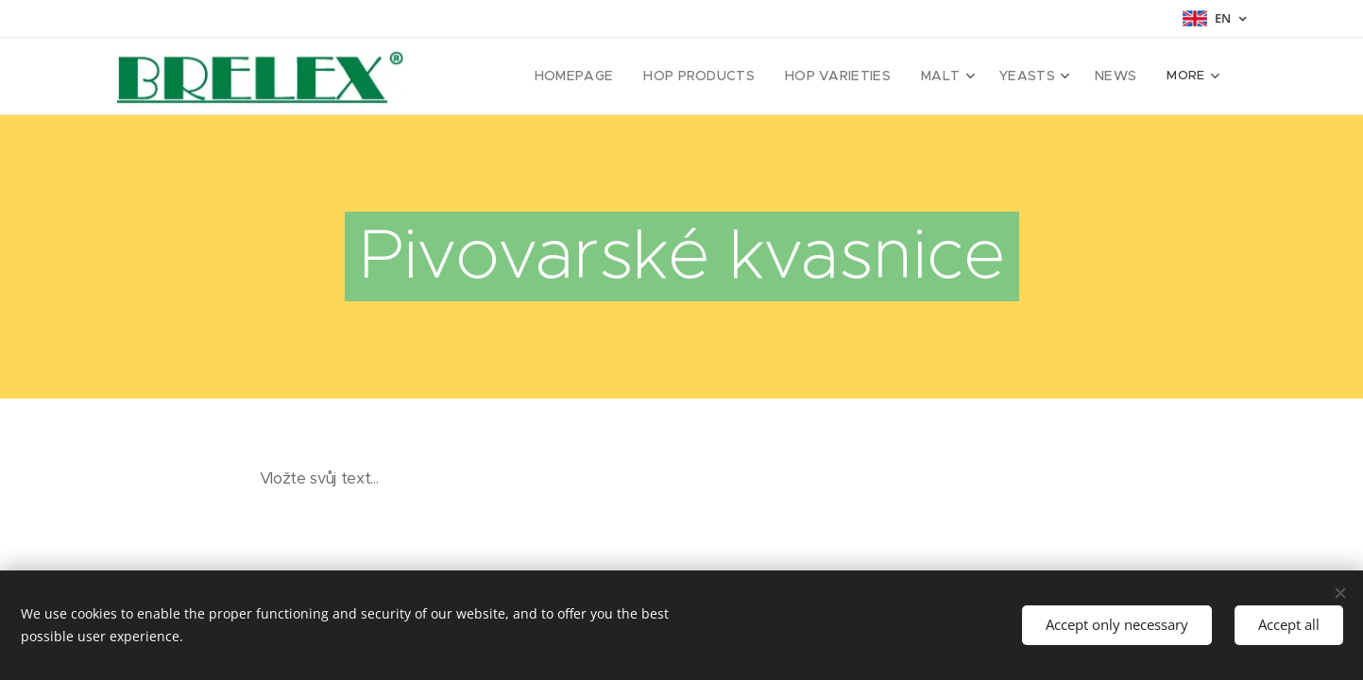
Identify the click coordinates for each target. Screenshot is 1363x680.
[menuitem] (513, 76)
